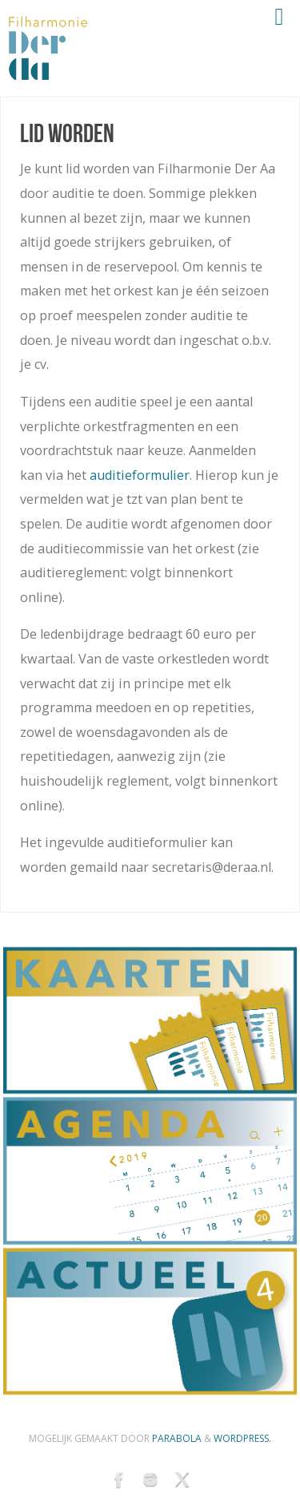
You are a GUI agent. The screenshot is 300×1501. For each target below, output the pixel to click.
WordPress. (242, 1438)
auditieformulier (140, 475)
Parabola (177, 1438)
